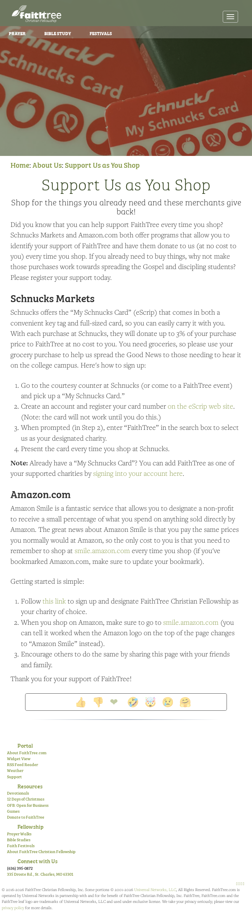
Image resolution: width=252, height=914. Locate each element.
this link (54, 601)
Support (14, 776)
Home (19, 164)
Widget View (18, 758)
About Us (47, 164)
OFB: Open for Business (27, 805)
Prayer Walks (19, 833)
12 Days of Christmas (25, 799)
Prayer (17, 33)
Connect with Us (37, 861)
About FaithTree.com (26, 752)
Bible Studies (18, 839)
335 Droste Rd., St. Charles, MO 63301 (40, 874)
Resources (30, 786)
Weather (15, 770)
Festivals (101, 33)
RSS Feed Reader (22, 764)
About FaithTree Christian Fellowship (41, 851)
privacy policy (13, 907)
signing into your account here (138, 473)
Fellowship (30, 826)
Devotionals (18, 793)
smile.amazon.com (102, 550)
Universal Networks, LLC (155, 889)
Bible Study (57, 33)
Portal (25, 745)
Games (13, 811)
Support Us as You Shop (102, 164)
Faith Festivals (21, 845)
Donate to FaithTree (25, 817)
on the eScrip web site (200, 406)
